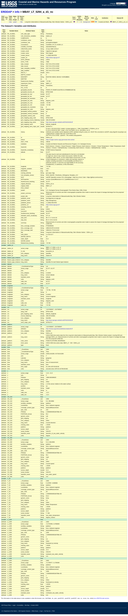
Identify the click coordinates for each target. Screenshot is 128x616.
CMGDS (124, 5)
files (21, 22)
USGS (113, 5)
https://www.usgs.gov (53, 57)
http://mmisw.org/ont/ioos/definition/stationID (59, 328)
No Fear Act (47, 611)
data (10, 22)
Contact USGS (34, 605)
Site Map (27, 605)
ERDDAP (6, 11)
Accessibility (20, 605)
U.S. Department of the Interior (9, 611)
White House (35, 611)
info (17, 11)
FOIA (53, 611)
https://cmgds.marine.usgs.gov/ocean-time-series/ (60, 139)
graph (15, 22)
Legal (13, 605)
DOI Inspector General (24, 611)
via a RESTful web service (101, 598)
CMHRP (118, 5)
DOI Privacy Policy (6, 605)
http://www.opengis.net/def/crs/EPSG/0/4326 (59, 122)
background (86, 22)
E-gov (41, 611)
